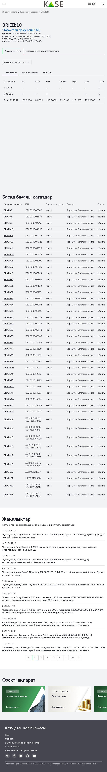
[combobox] (91, 4)
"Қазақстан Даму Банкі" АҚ (21, 30)
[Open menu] (4, 4)
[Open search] (103, 4)
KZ (91, 4)
